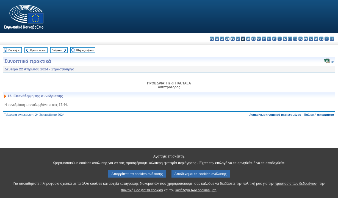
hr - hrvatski (264, 39)
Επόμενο (56, 50)
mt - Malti (290, 39)
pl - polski (300, 39)
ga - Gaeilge (259, 39)
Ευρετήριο (14, 50)
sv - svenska (332, 39)
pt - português (306, 39)
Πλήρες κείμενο (85, 50)
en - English (248, 39)
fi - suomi (327, 39)
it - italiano (269, 39)
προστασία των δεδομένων (296, 189)
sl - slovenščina (321, 39)
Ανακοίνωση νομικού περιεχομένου (275, 114)
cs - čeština (222, 39)
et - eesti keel (238, 39)
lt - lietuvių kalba (280, 39)
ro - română (311, 39)
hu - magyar (285, 39)
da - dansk (227, 39)
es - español (217, 39)
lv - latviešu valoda (274, 39)
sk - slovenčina (316, 39)
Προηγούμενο (38, 50)
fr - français (253, 39)
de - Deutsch (233, 39)
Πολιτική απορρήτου (319, 114)
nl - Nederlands (295, 39)
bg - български (212, 39)
